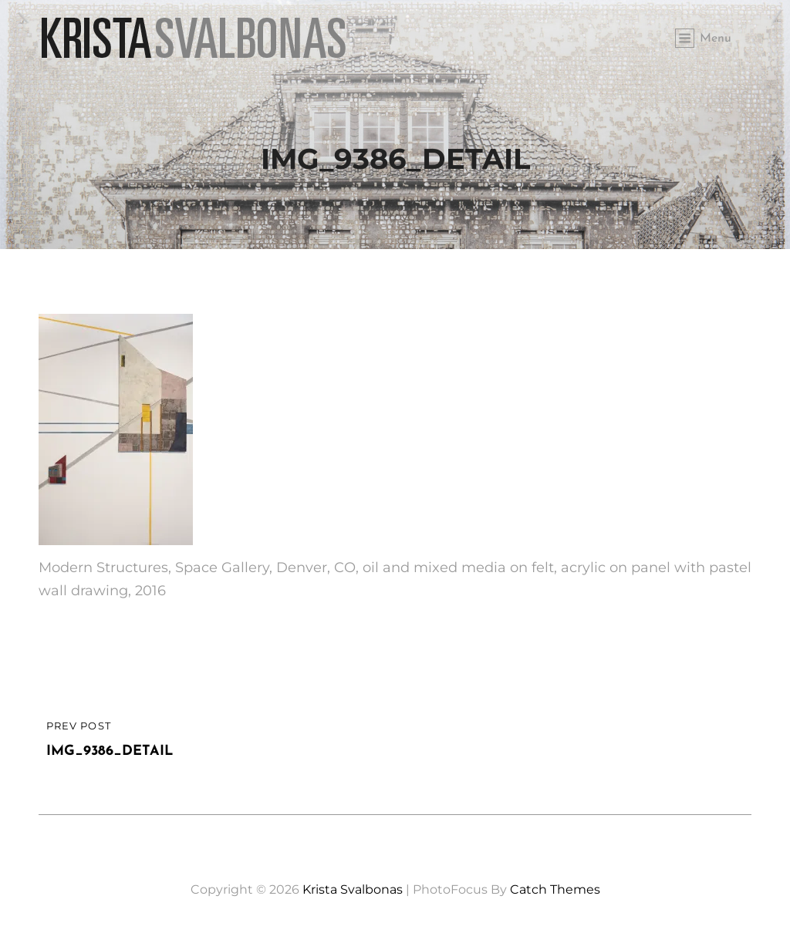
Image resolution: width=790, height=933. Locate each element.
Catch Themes (555, 889)
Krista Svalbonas (352, 889)
